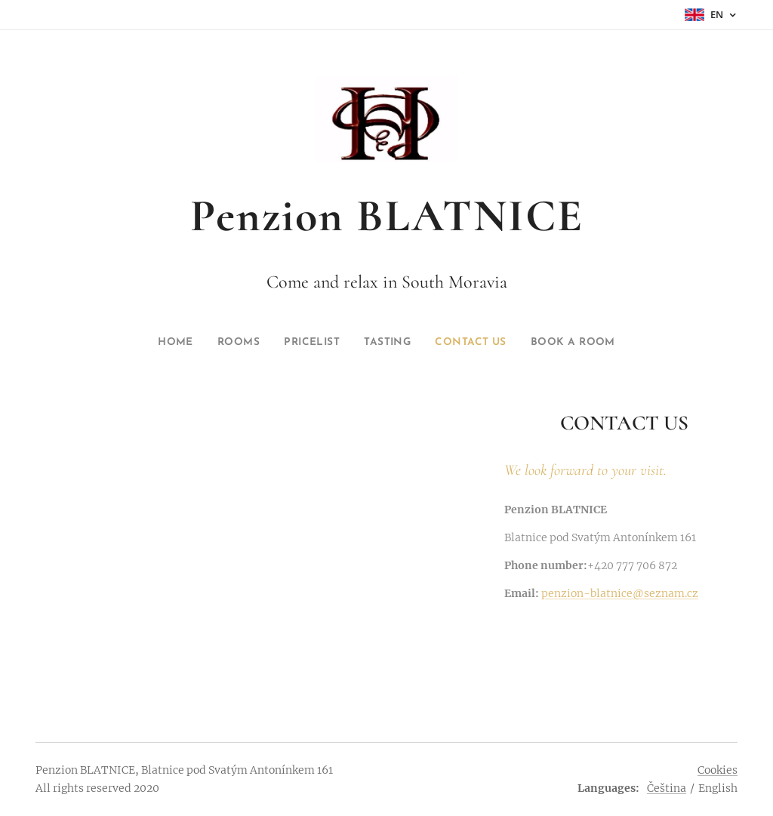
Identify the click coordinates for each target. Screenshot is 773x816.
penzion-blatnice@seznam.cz (619, 594)
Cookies (718, 770)
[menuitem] (156, 343)
